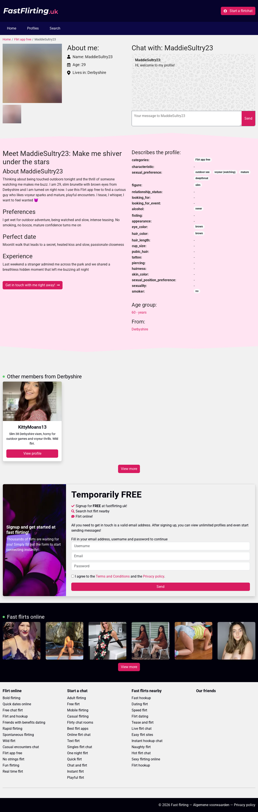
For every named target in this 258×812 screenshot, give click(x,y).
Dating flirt (140, 704)
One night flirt (77, 753)
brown (199, 226)
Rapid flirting (12, 728)
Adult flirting (76, 698)
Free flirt (73, 704)
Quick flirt (74, 759)
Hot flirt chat (141, 753)
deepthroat (201, 178)
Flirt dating (140, 716)
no (197, 291)
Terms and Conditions (113, 576)
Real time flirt (13, 771)
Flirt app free (22, 39)
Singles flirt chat (79, 747)
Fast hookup (141, 698)
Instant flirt (75, 771)
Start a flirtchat (238, 11)
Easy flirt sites (142, 735)
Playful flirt (75, 777)
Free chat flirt (13, 710)
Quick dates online (17, 704)
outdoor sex (202, 172)
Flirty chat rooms (80, 722)
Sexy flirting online (146, 759)
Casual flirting (78, 716)
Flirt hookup (141, 765)
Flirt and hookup (15, 716)
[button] (32, 73)
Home (11, 28)
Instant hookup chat (147, 741)
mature (245, 172)
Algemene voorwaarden (211, 805)
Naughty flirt (141, 747)
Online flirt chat (79, 735)
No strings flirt (13, 759)
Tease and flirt (142, 722)
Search (55, 28)
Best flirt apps (77, 728)
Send (248, 118)
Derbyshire (140, 329)
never (198, 208)
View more (129, 469)
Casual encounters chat (21, 747)
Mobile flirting (77, 710)
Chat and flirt (77, 765)
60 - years (139, 312)
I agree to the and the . (118, 576)
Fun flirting (11, 765)
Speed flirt (139, 710)
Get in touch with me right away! (32, 285)
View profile (32, 453)
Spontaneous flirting (18, 735)
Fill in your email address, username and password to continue (160, 543)
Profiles (33, 28)
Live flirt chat (142, 728)
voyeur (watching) (224, 172)
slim (197, 185)
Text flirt (73, 741)
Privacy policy (153, 576)
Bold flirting (11, 698)
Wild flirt (9, 741)
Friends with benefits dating (24, 722)
